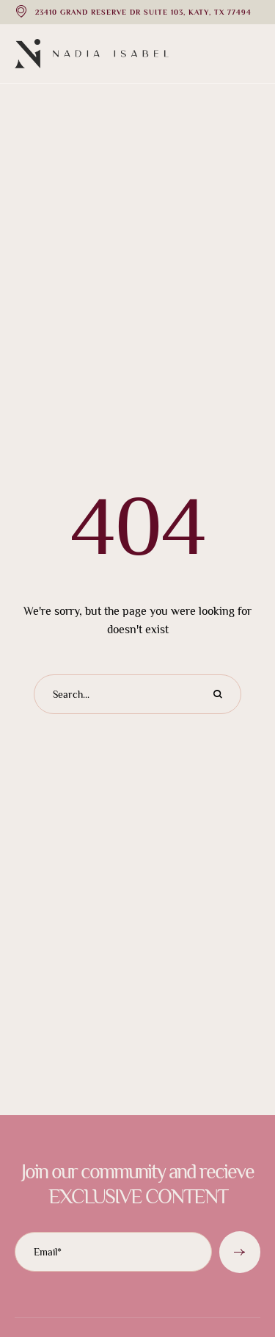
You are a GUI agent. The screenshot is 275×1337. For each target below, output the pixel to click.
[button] (234, 1272)
